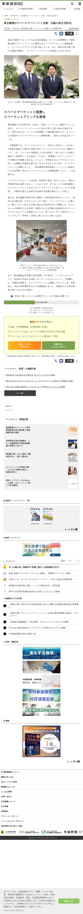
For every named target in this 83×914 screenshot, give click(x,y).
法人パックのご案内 (9, 848)
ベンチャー (10, 410)
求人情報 (4, 873)
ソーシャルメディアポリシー (12, 888)
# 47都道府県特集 (26, 9)
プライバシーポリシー (10, 883)
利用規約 (4, 878)
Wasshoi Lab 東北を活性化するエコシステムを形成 (30, 375)
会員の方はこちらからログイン (58, 345)
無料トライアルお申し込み (25, 345)
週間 (70, 627)
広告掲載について (8, 868)
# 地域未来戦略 (60, 9)
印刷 (69, 33)
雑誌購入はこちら (8, 853)
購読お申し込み (7, 844)
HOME (6, 15)
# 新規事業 (42, 9)
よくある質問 (6, 858)
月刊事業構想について (10, 839)
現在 (63, 627)
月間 (78, 627)
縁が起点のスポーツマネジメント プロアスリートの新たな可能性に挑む (40, 381)
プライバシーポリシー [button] (14, 910)
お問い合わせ (6, 863)
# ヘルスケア (9, 9)
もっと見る (20, 393)
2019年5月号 (14, 15)
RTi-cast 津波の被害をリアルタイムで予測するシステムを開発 (35, 387)
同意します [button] (68, 901)
